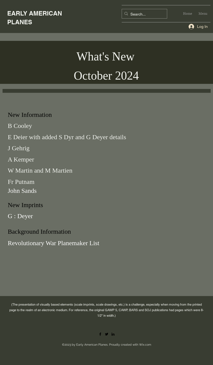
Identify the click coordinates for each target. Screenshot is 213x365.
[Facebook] (100, 334)
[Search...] (144, 14)
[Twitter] (106, 334)
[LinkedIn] (113, 334)
